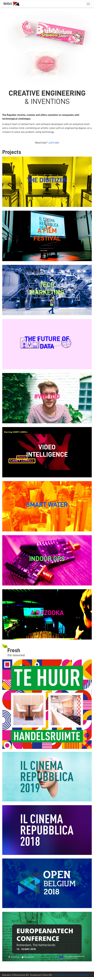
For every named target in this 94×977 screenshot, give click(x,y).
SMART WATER (47, 504)
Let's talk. (54, 142)
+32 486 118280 (82, 975)
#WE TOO (47, 396)
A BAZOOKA (47, 612)
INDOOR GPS (47, 558)
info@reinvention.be (63, 975)
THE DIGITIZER (47, 180)
